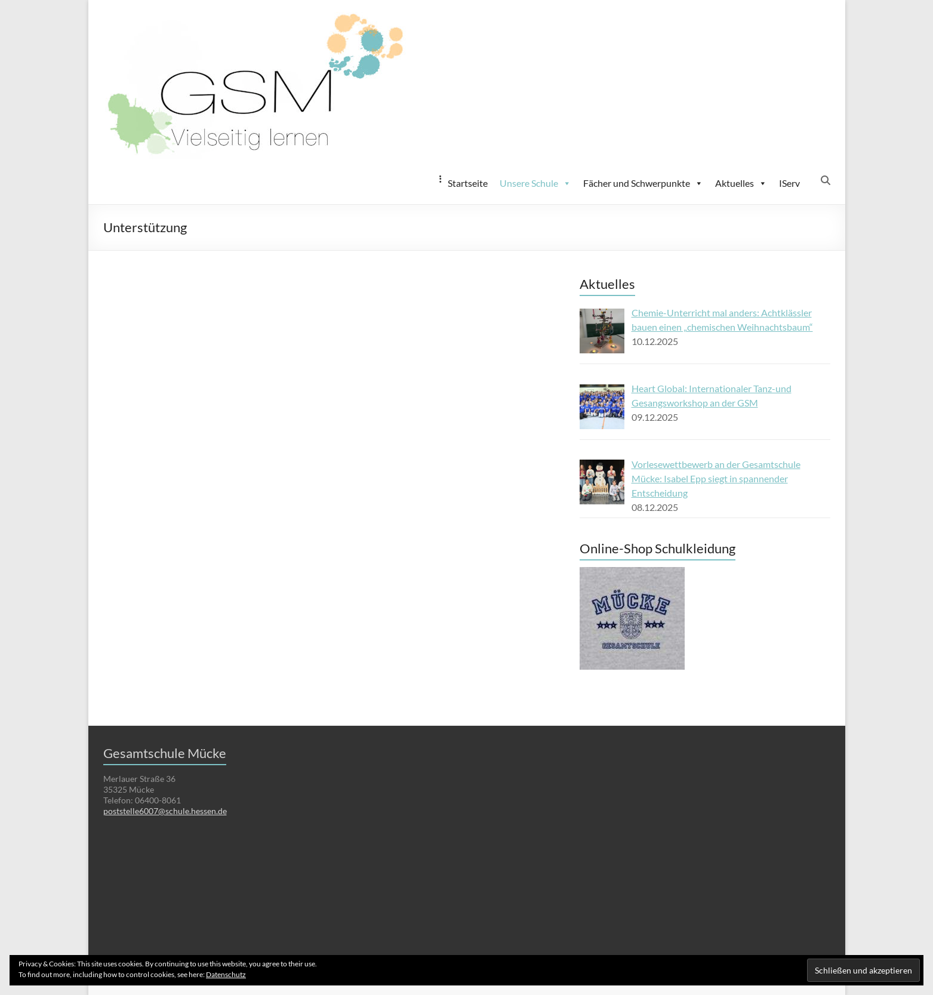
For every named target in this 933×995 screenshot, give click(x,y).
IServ (789, 183)
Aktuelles (741, 183)
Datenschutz (226, 974)
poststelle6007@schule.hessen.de (165, 811)
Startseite (468, 183)
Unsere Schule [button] (535, 183)
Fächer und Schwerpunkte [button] (643, 183)
